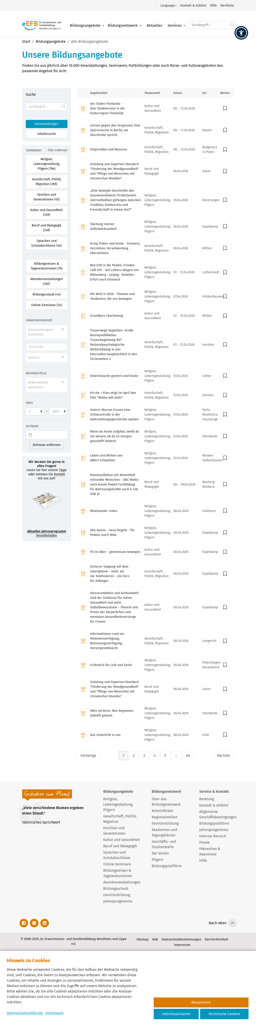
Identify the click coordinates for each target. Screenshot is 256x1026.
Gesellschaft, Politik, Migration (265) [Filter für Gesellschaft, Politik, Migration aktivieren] (46, 181)
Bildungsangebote (85, 22)
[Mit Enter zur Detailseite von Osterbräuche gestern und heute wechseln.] (155, 376)
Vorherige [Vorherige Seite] (88, 755)
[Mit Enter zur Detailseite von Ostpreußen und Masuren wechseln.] (155, 149)
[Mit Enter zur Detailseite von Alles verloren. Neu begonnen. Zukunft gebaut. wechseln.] (155, 713)
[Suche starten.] (232, 22)
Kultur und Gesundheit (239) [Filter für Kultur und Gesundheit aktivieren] (46, 212)
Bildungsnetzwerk (123, 22)
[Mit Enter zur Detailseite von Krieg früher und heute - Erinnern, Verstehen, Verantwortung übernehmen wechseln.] (155, 248)
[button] (241, 32)
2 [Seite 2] (134, 755)
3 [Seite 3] (144, 755)
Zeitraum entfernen (47, 445)
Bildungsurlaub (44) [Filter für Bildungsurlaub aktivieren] (47, 294)
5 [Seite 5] (165, 755)
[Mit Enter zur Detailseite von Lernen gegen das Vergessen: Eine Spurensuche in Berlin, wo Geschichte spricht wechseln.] (155, 130)
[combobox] (46, 332)
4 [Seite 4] (155, 755)
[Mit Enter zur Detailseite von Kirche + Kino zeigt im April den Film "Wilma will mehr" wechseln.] (155, 395)
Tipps (63, 470)
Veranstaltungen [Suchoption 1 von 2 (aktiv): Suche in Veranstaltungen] (46, 124)
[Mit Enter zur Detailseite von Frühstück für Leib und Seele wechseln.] (155, 665)
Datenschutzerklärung (25, 1013)
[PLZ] (46, 347)
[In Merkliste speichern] (225, 108)
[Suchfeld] (46, 107)
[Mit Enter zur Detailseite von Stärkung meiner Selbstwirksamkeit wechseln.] (155, 226)
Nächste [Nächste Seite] (223, 755)
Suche (31, 94)
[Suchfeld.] (212, 22)
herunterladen (46, 533)
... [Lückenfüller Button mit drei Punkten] (176, 755)
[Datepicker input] (46, 435)
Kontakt (59, 474)
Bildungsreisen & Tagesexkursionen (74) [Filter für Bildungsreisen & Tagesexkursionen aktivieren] (46, 266)
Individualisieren (176, 1014)
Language (167, 5)
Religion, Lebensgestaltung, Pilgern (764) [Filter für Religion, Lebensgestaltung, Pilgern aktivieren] (46, 164)
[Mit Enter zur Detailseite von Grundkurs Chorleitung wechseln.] (155, 315)
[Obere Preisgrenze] (58, 411)
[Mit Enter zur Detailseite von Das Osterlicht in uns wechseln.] (155, 735)
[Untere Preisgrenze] (35, 411)
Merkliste (227, 5)
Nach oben (217, 923)
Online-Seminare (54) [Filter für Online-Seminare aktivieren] (46, 305)
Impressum (54, 1013)
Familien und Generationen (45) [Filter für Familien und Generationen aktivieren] (46, 197)
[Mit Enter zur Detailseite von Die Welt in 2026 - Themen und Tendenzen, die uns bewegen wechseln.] (155, 296)
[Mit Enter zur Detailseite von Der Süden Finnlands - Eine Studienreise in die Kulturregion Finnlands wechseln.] (155, 108)
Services (175, 22)
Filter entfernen (57, 150)
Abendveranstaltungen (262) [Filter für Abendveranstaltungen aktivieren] (46, 281)
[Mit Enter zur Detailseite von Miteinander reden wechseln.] (155, 511)
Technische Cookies (224, 1014)
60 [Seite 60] (188, 755)
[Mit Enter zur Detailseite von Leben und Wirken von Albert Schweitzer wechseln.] (155, 458)
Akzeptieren (201, 1002)
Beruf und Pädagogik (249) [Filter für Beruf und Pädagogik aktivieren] (46, 228)
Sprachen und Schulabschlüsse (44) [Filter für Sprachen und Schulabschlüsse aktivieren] (46, 243)
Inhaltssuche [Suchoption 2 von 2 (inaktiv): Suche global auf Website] (46, 134)
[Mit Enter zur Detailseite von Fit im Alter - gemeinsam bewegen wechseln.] (155, 551)
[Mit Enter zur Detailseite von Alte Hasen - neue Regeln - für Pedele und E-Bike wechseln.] (155, 532)
